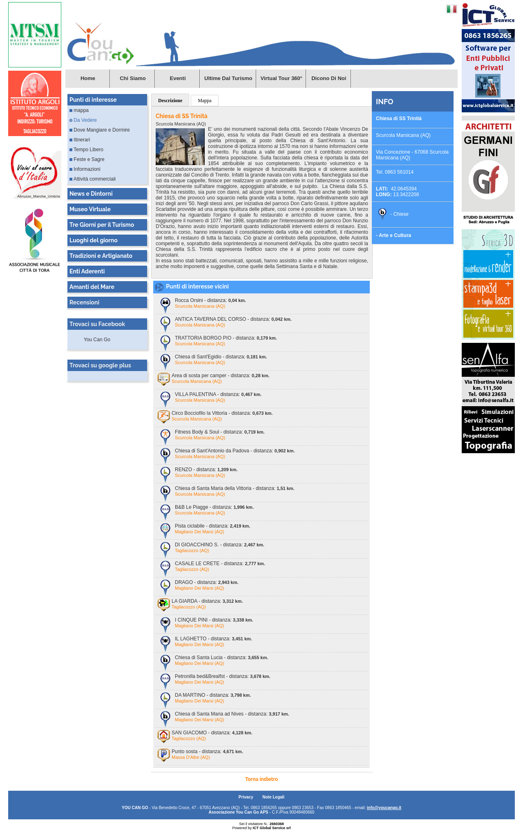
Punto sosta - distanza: (207, 751)
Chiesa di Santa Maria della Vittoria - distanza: (235, 488)
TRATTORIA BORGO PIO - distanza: (226, 338)
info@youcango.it (384, 807)
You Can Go (97, 339)
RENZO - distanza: (206, 469)
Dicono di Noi (328, 78)
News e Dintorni (91, 193)
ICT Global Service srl (272, 828)
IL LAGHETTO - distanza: (213, 639)
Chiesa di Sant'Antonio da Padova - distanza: (235, 451)
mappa (79, 110)
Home (87, 78)
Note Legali (273, 797)
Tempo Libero (86, 149)
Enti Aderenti (87, 271)
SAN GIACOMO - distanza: (212, 733)
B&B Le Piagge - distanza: (214, 507)
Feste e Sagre (87, 159)
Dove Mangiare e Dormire (99, 130)
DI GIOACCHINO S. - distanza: (219, 545)
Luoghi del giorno (93, 240)
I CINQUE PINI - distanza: (214, 620)
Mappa (204, 100)
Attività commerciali (92, 179)
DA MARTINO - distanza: (213, 695)
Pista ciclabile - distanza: (212, 526)
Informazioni (85, 169)
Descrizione (170, 100)
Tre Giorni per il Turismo (101, 224)
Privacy (246, 797)
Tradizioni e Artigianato (100, 256)
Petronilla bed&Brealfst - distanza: (222, 676)
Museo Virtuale (90, 209)
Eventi (178, 78)
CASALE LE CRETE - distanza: (220, 563)
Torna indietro (261, 779)
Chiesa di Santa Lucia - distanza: (221, 657)
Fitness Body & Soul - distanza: (220, 432)
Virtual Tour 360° (281, 78)
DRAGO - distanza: (207, 582)
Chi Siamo (133, 78)
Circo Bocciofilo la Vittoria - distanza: (222, 413)
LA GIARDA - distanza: (207, 601)
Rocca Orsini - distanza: (210, 300)
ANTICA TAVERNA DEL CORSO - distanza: (233, 319)
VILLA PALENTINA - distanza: (218, 394)
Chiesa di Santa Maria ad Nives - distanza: (232, 714)
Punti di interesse (93, 99)
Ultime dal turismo (228, 78)
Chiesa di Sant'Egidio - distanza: (221, 357)
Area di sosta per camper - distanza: (221, 375)
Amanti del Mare (91, 287)
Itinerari (79, 140)
